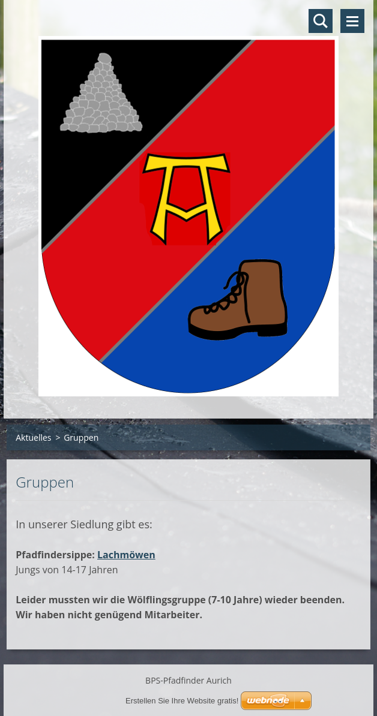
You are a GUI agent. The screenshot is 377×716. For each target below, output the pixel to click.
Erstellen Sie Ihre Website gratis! (181, 700)
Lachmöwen (126, 554)
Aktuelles (33, 437)
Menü (352, 21)
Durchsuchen (321, 21)
